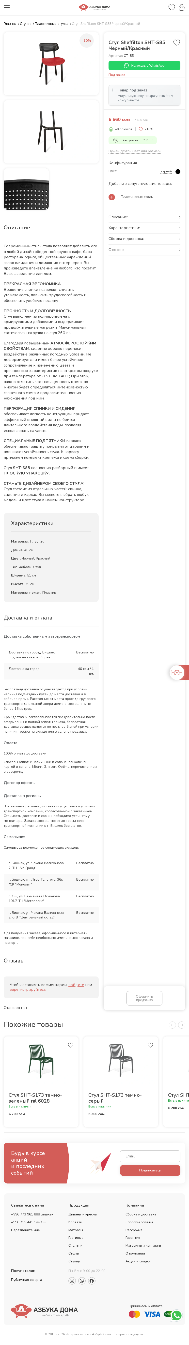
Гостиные (75, 1239)
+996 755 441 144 (25, 1223)
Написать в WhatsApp (144, 66)
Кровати (75, 1223)
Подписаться (150, 1171)
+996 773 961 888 (25, 1215)
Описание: (118, 217)
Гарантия (133, 1239)
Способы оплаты (139, 1223)
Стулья (74, 1262)
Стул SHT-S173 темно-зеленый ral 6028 (35, 1099)
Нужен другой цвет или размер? (135, 151)
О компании (135, 1255)
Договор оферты (19, 782)
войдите (76, 985)
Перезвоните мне (25, 1231)
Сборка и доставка (141, 1215)
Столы (73, 1255)
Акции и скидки (138, 1262)
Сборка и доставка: (126, 239)
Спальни (75, 1247)
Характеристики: (124, 228)
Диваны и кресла (82, 1215)
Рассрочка (134, 1231)
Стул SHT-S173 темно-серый (115, 1099)
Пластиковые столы (137, 197)
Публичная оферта (26, 1281)
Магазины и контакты (143, 1247)
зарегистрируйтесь (28, 989)
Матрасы (75, 1231)
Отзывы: (116, 250)
